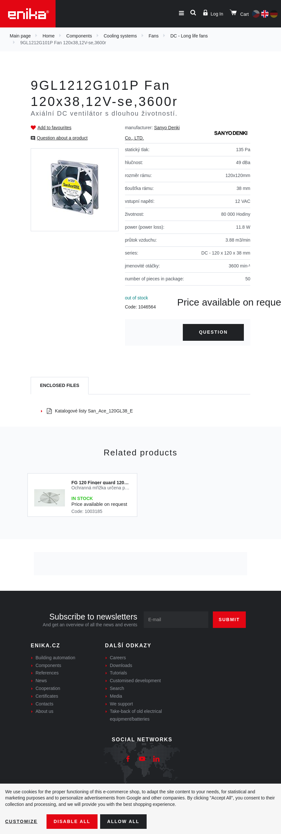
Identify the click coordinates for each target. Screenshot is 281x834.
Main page (20, 35)
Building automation (55, 657)
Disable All (72, 821)
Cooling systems (120, 35)
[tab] (59, 386)
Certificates (47, 696)
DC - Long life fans (189, 35)
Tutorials (118, 672)
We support (121, 703)
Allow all (123, 821)
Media (116, 696)
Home (49, 35)
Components (79, 35)
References (47, 672)
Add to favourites (54, 127)
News (41, 680)
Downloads (121, 665)
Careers (118, 657)
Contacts (44, 703)
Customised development (135, 680)
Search (117, 688)
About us (44, 711)
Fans (154, 35)
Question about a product (62, 138)
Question (213, 332)
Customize (21, 821)
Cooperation (48, 688)
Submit (229, 619)
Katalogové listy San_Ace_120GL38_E (90, 410)
